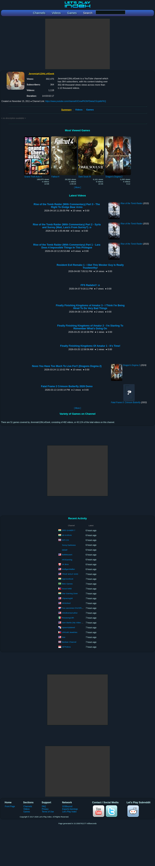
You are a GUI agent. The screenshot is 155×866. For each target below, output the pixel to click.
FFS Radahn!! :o (90, 285)
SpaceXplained (68, 627)
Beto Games (67, 584)
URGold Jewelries (69, 632)
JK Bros (65, 564)
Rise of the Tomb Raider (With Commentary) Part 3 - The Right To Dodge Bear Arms (67, 206)
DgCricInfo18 (67, 579)
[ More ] (77, 187)
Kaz (63, 637)
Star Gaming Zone (70, 593)
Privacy (45, 809)
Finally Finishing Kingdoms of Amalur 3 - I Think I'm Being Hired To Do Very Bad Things (90, 307)
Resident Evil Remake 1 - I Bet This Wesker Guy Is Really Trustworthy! (90, 266)
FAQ (44, 806)
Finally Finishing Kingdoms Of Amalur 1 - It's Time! (90, 345)
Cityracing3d (67, 598)
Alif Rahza (66, 647)
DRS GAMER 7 (68, 530)
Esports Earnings (70, 809)
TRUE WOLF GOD (70, 574)
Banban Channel (69, 642)
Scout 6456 (67, 588)
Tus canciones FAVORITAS (73, 608)
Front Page (10, 806)
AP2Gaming (67, 560)
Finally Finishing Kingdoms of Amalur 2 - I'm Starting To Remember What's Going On (90, 327)
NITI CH (65, 540)
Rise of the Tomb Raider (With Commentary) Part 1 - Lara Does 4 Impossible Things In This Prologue (66, 246)
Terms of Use (48, 812)
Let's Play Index (69, 812)
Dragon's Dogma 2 (131, 365)
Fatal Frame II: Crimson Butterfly (125, 402)
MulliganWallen (68, 569)
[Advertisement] (77, 44)
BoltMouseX (67, 554)
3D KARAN (67, 535)
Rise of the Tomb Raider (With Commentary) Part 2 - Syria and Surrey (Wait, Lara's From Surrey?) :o (67, 226)
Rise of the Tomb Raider (131, 203)
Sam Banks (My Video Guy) (74, 622)
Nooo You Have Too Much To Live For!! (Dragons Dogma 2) (67, 366)
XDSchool (66, 603)
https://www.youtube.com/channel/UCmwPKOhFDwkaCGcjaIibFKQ (75, 101)
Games (90, 109)
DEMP (64, 550)
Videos (79, 109)
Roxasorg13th (68, 618)
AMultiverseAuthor (70, 613)
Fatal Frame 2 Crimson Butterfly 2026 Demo (66, 386)
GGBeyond (67, 806)
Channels (27, 806)
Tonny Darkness (69, 545)
